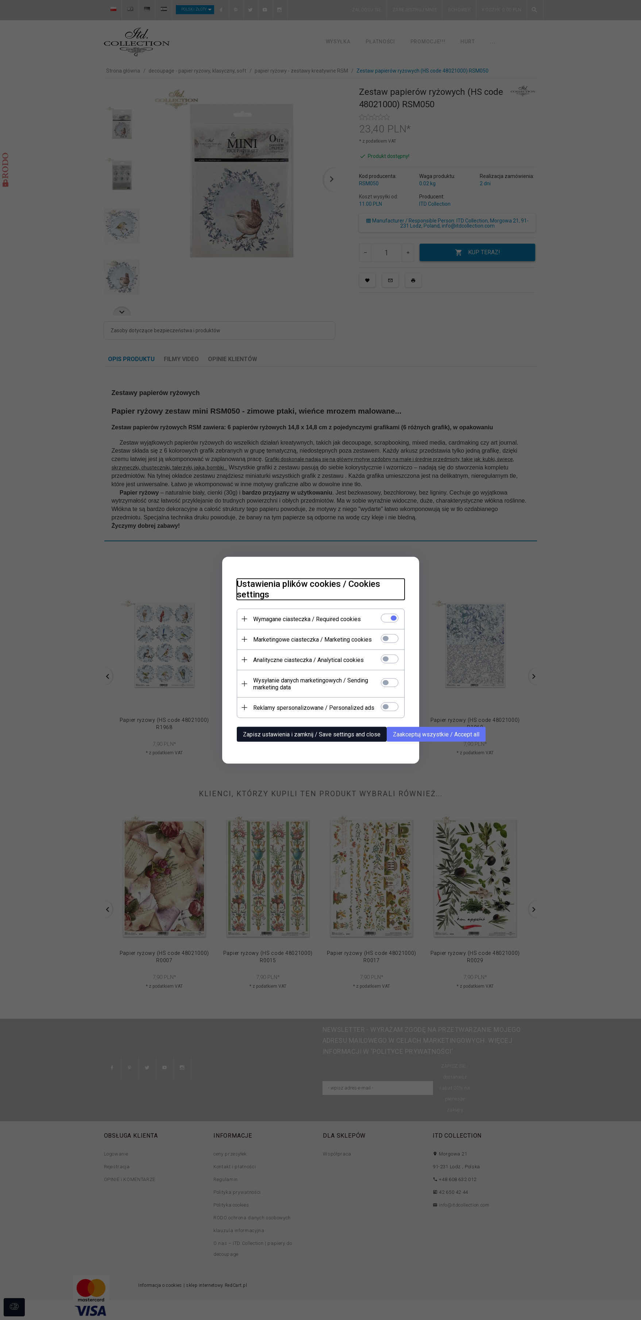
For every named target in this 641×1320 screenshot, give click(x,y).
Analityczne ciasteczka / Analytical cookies (308, 659)
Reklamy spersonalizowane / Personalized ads (313, 707)
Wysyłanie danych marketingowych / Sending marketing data (310, 683)
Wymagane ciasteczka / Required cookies (307, 618)
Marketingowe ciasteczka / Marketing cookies (312, 639)
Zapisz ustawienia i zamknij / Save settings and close (312, 734)
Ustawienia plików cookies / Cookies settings (308, 588)
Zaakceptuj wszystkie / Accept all (436, 734)
